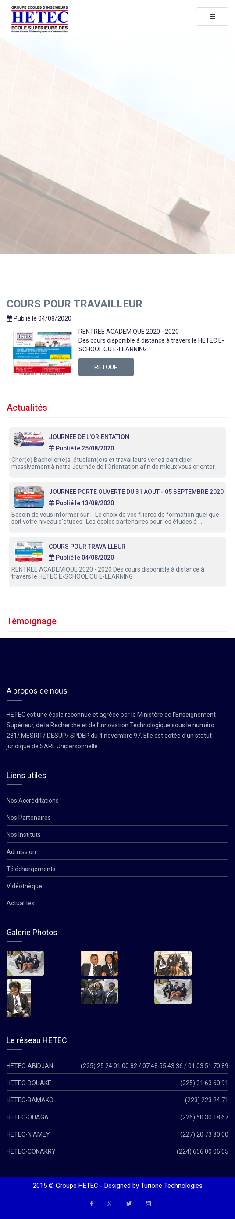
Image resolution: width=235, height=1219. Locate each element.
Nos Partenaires (29, 817)
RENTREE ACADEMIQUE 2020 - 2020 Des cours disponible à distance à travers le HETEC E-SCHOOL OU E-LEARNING (107, 573)
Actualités (21, 903)
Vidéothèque (24, 886)
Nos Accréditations (33, 800)
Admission (21, 851)
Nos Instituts (24, 834)
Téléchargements (31, 868)
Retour (106, 367)
